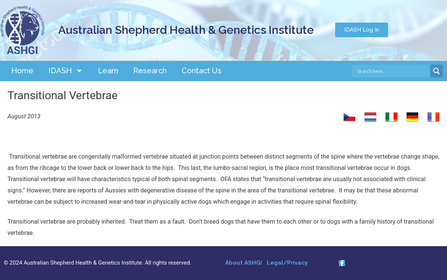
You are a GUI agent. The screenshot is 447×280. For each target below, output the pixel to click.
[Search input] (392, 71)
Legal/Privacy (287, 262)
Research (150, 71)
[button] (361, 30)
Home (22, 71)
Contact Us (201, 71)
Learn (108, 71)
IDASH (65, 71)
